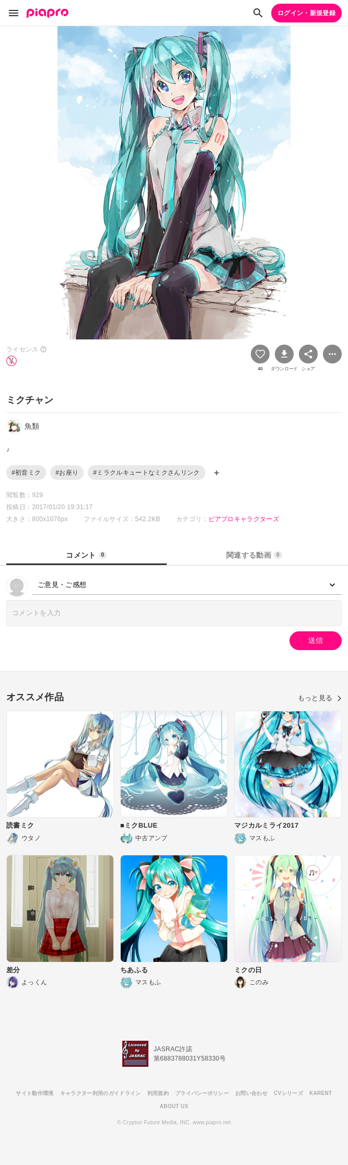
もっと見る (320, 698)
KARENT (320, 1093)
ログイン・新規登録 (306, 13)
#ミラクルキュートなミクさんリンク (146, 472)
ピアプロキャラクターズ (244, 519)
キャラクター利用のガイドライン (100, 1093)
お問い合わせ (251, 1093)
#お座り (66, 472)
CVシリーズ (288, 1093)
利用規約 (158, 1093)
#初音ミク (26, 472)
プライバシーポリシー (202, 1093)
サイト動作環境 (34, 1093)
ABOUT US (174, 1106)
